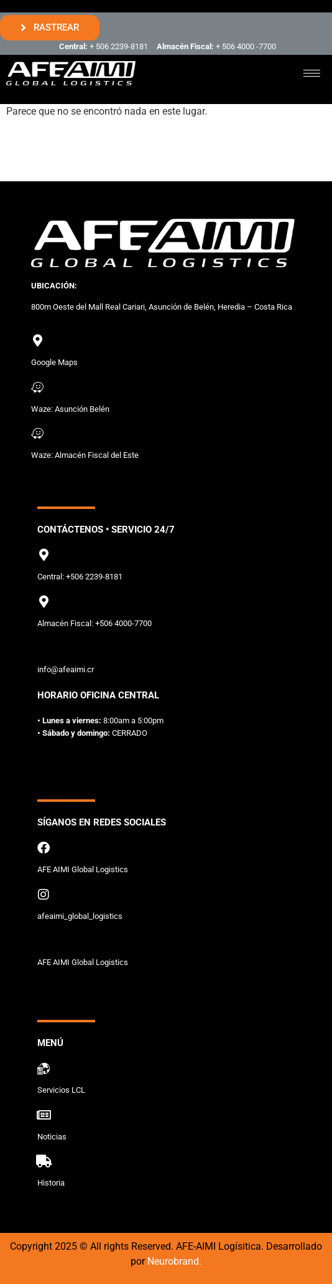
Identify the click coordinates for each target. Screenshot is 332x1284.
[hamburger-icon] (312, 73)
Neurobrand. (174, 1261)
